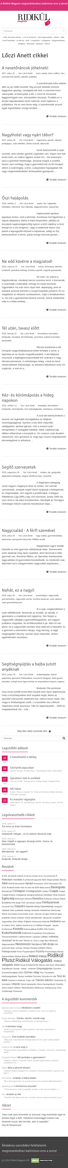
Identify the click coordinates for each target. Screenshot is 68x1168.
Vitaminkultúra (27, 988)
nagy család (41, 536)
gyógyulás (56, 472)
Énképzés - (40, 44)
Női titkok (15, 788)
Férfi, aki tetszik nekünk (31, 903)
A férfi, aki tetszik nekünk (13, 876)
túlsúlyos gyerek (35, 270)
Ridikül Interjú (38, 956)
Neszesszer (23, 944)
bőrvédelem (53, 405)
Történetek (58, 980)
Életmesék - (31, 44)
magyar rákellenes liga (32, 476)
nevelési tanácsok (41, 599)
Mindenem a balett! (31, 1008)
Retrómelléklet (8, 956)
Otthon (49, 948)
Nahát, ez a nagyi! (18, 590)
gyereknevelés (8, 599)
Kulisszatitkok (30, 929)
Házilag (27, 910)
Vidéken (17, 988)
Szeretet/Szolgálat (10, 972)
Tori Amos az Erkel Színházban (17, 826)
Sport (52, 965)
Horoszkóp (12, 914)
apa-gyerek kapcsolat (21, 539)
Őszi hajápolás (15, 198)
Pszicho (40, 951)
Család (62, 891)
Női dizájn (48, 944)
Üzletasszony (50, 988)
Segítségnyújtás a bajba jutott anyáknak (29, 666)
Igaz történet (51, 914)
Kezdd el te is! (29, 925)
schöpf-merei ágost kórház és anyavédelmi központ (34, 681)
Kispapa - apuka (51, 925)
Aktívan (63, 880)
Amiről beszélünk (16, 883)
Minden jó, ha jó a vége (34, 940)
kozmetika (53, 333)
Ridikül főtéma (22, 956)
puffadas (33, 77)
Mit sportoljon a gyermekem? (32, 1057)
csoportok (47, 476)
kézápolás (6, 409)
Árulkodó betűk (13, 887)
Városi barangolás (28, 984)
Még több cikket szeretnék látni (32, 731)
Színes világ (31, 972)
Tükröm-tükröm (44, 980)
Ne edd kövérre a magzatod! (27, 261)
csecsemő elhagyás (42, 678)
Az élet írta (29, 887)
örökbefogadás (43, 674)
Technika (37, 976)
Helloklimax (45, 910)
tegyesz (61, 681)
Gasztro (20, 906)
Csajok (54, 891)
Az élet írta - (20, 40)
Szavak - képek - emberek (24, 968)
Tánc (42, 972)
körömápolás (17, 409)
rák (49, 472)
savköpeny (47, 409)
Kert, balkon (16, 925)
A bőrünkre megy (14, 1026)
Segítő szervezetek (19, 467)
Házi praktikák (16, 910)
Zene (59, 988)
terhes (41, 266)
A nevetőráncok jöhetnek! (25, 68)
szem (38, 73)
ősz (44, 203)
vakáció (58, 140)
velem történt (7, 988)
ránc (63, 73)
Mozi (47, 940)
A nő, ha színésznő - (29, 37)
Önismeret (17, 991)
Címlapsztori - (36, 40)
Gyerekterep (46, 906)
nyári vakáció (55, 599)
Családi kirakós (8, 895)
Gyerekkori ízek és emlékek (25, 778)
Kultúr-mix (42, 929)
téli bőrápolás (27, 337)
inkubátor (6, 681)
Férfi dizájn (16, 903)
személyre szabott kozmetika (47, 337)
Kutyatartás (37, 933)
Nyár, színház (16, 948)
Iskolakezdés (36, 918)
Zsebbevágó (7, 991)
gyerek (50, 140)
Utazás (16, 983)
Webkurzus (39, 988)
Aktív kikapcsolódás (50, 880)
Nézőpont (36, 944)
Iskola (27, 918)
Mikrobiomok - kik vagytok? (15, 851)
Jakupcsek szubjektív (52, 918)
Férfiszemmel (50, 902)
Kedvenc (55, 921)
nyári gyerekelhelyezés (12, 602)
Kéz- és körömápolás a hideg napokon (28, 397)
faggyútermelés (41, 207)
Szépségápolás (44, 968)
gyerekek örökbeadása (22, 678)
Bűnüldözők (7, 891)
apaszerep (6, 539)
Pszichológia (51, 951)
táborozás (44, 143)
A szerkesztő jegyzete (32, 880)
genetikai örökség (19, 270)
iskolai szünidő (32, 143)
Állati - (63, 37)
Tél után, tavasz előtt (20, 328)
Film (12, 906)
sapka (39, 203)
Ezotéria (6, 902)
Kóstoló (18, 929)
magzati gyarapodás (52, 270)
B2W (37, 887)
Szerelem (57, 968)
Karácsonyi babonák (41, 921)
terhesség (49, 266)
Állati (5, 883)
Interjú (13, 917)
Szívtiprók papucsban (22, 767)
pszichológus (42, 595)
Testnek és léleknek (16, 980)
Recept (60, 951)
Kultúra (51, 929)
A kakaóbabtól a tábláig (23, 757)
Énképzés (48, 899)
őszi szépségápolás (33, 409)
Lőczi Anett (27, 73)
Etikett (62, 899)
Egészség (8, 898)
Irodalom (20, 918)
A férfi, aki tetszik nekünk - (12, 37)
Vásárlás (59, 984)
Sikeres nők (44, 965)
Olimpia (26, 948)
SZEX (20, 972)
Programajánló (28, 951)
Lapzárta (36, 937)
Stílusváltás (60, 965)
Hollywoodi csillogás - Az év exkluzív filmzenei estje (26, 834)
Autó (22, 887)
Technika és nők (49, 976)
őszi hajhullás (27, 207)
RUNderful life (32, 965)
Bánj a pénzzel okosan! (19, 1067)
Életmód (28, 899)
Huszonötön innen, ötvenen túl (31, 914)
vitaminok (16, 207)
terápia (43, 472)
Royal (22, 965)
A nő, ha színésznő (47, 876)
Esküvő (47, 44)
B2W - (28, 40)
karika (44, 73)
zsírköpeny (58, 409)
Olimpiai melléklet (37, 948)
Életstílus (37, 898)
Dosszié (61, 895)
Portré (19, 951)
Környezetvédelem (10, 937)
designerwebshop (35, 895)
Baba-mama (45, 887)
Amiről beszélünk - (9, 40)
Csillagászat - (46, 40)
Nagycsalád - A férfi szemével (28, 530)
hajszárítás (54, 207)
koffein (56, 73)
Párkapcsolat (9, 951)
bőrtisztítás (6, 341)
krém (50, 73)
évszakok (16, 337)
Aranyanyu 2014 (41, 883)
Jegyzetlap (7, 921)
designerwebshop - (59, 40)
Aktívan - (57, 37)
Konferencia (7, 929)
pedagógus (7, 143)
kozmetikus (43, 333)
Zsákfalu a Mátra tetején (24, 1078)
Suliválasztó (7, 968)
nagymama (41, 140)
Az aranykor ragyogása (22, 799)
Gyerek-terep (33, 906)
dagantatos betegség (11, 476)
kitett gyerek (57, 678)
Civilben (45, 891)
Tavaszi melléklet (25, 976)
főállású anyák (38, 539)
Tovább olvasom (57, 116)
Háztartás (35, 910)
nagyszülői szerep (24, 599)
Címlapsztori (33, 891)
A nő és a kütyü (31, 876)
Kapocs (28, 921)
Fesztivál (6, 906)
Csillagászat (21, 895)
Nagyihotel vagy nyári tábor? (27, 135)
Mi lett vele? (18, 940)
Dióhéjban (47, 895)
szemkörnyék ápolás (11, 77)
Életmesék (19, 899)
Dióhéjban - (22, 44)
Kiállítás (39, 925)
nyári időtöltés (19, 143)
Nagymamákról (8, 944)
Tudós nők (30, 980)
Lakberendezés (25, 937)
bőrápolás (6, 337)
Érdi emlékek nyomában (24, 1037)
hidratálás (6, 207)
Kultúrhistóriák (11, 933)
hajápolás (52, 203)
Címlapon (19, 891)
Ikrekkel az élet (14, 1094)
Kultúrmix (27, 933)
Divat (55, 895)
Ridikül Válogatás (34, 960)
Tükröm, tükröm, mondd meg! (30, 1018)
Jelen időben (18, 921)
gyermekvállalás (55, 536)
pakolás (24, 77)
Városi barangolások (46, 984)
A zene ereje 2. (20, 1047)
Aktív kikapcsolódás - (45, 37)
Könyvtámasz (49, 933)
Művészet (53, 940)
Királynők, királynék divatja (14, 859)
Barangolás (58, 887)
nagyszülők (54, 595)
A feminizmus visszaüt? (25, 1086)
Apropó (29, 883)
